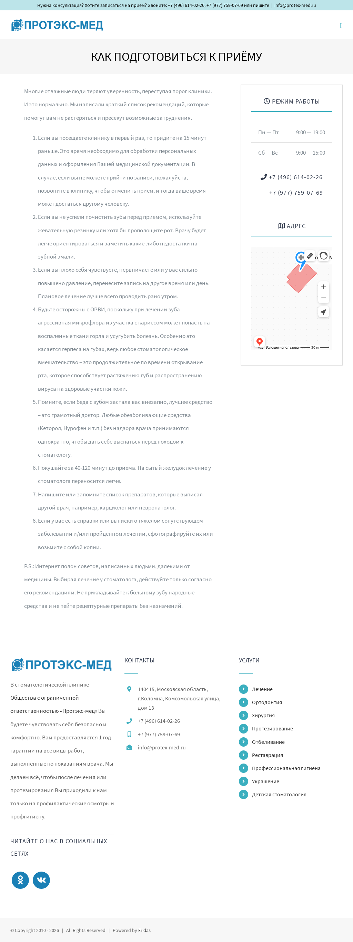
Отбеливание (268, 741)
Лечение (262, 689)
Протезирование (272, 728)
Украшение (265, 781)
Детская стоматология (279, 794)
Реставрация (267, 754)
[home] (62, 664)
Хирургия (263, 715)
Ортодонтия (267, 702)
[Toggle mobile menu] (341, 25)
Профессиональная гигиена (286, 768)
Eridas (144, 930)
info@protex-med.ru (295, 5)
